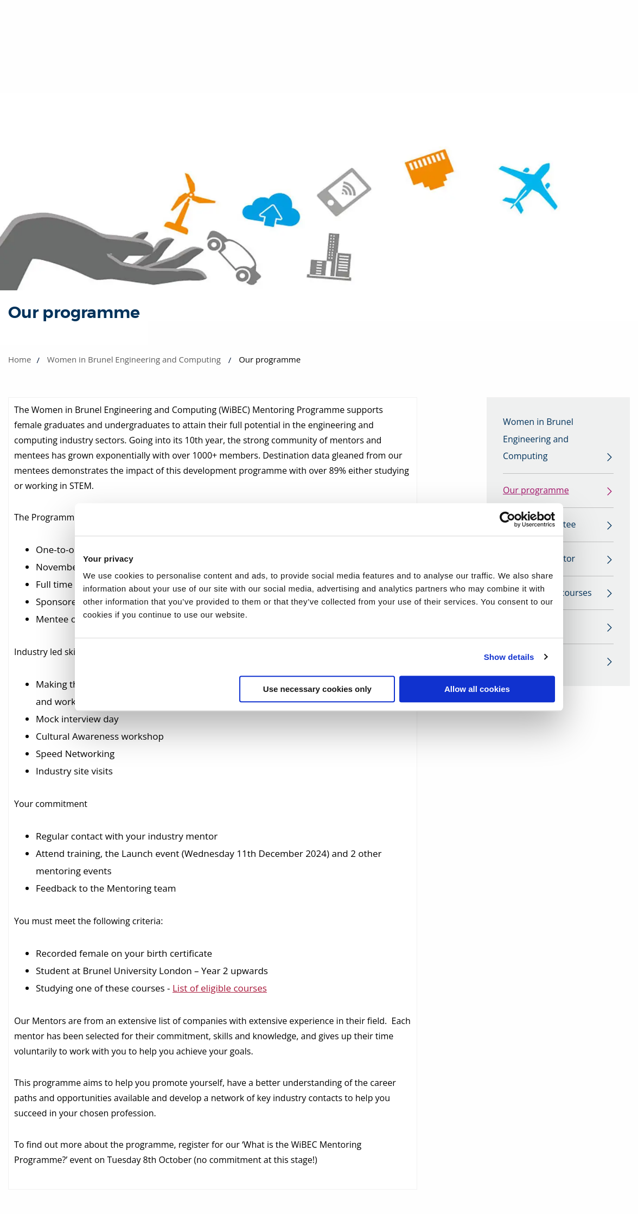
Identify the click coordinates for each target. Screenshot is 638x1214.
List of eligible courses (220, 988)
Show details (509, 657)
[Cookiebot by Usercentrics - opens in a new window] (507, 519)
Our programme (536, 491)
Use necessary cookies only (317, 689)
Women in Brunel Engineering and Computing (134, 359)
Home (19, 359)
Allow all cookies (477, 689)
